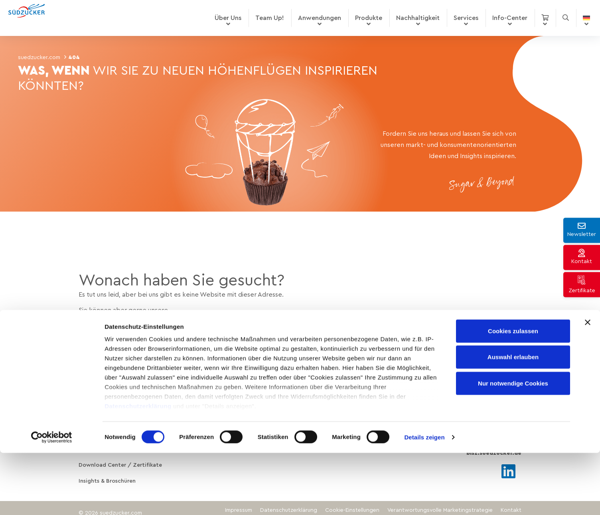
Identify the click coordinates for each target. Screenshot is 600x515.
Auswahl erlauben (513, 419)
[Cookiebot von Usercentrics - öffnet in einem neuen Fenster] (52, 499)
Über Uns (228, 18)
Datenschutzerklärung (138, 468)
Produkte (368, 18)
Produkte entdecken (124, 328)
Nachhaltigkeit (418, 18)
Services (466, 18)
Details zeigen (424, 499)
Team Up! (269, 18)
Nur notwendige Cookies (513, 445)
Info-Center (509, 18)
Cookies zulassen (513, 393)
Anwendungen (319, 18)
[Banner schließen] (587, 384)
